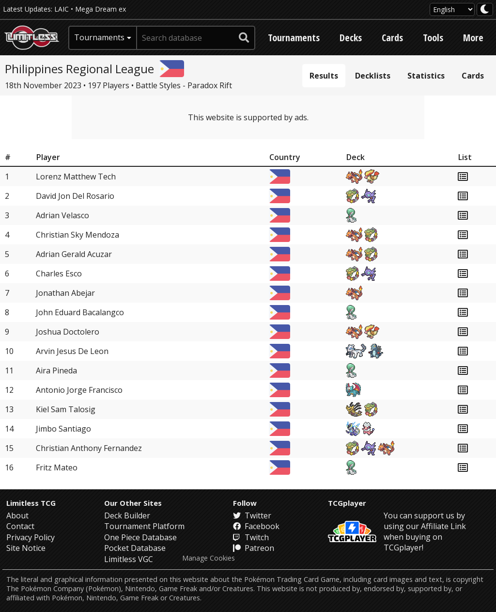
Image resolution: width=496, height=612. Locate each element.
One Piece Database (140, 537)
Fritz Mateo (57, 467)
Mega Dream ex (100, 9)
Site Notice (26, 548)
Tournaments (294, 37)
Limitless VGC (128, 559)
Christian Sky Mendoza (77, 234)
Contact (20, 526)
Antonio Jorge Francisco (79, 390)
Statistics (426, 75)
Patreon (253, 548)
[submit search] (244, 38)
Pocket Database (135, 548)
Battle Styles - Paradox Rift (184, 85)
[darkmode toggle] (485, 9)
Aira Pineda (56, 370)
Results (324, 75)
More (473, 37)
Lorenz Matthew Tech (76, 176)
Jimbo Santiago (63, 428)
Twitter (252, 515)
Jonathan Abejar (65, 293)
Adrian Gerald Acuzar (74, 254)
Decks (351, 37)
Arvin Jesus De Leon (72, 351)
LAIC (61, 9)
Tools (433, 37)
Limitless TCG (31, 503)
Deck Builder (127, 515)
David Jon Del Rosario (75, 196)
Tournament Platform (144, 526)
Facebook (256, 526)
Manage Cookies (208, 558)
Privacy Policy (30, 537)
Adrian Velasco (62, 215)
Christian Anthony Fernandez (89, 448)
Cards (392, 37)
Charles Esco (59, 273)
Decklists (372, 75)
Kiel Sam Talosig (65, 409)
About (17, 515)
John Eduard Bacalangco (80, 312)
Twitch (251, 537)
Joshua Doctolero (67, 331)
